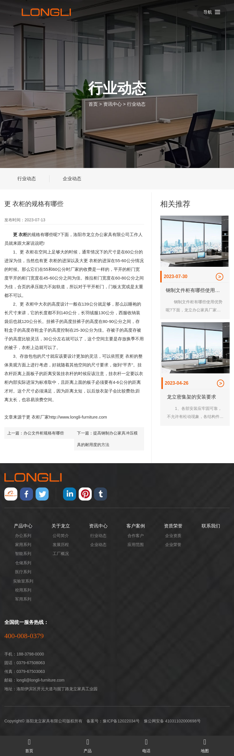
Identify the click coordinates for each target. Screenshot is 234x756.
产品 (87, 744)
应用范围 (136, 544)
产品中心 (23, 525)
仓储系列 (23, 562)
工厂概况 (61, 553)
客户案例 (135, 525)
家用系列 (23, 544)
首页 (93, 104)
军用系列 (23, 599)
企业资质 (173, 535)
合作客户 (136, 535)
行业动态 (136, 104)
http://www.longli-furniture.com (78, 416)
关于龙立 (60, 525)
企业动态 (72, 178)
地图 (205, 744)
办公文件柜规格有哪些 (43, 433)
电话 (146, 744)
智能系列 (23, 553)
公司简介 (61, 535)
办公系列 (23, 535)
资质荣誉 (173, 525)
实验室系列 (23, 581)
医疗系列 (23, 571)
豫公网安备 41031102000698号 (172, 721)
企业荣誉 (173, 544)
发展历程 (61, 544)
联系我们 (211, 525)
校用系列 (23, 590)
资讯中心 (112, 104)
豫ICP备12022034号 (121, 721)
